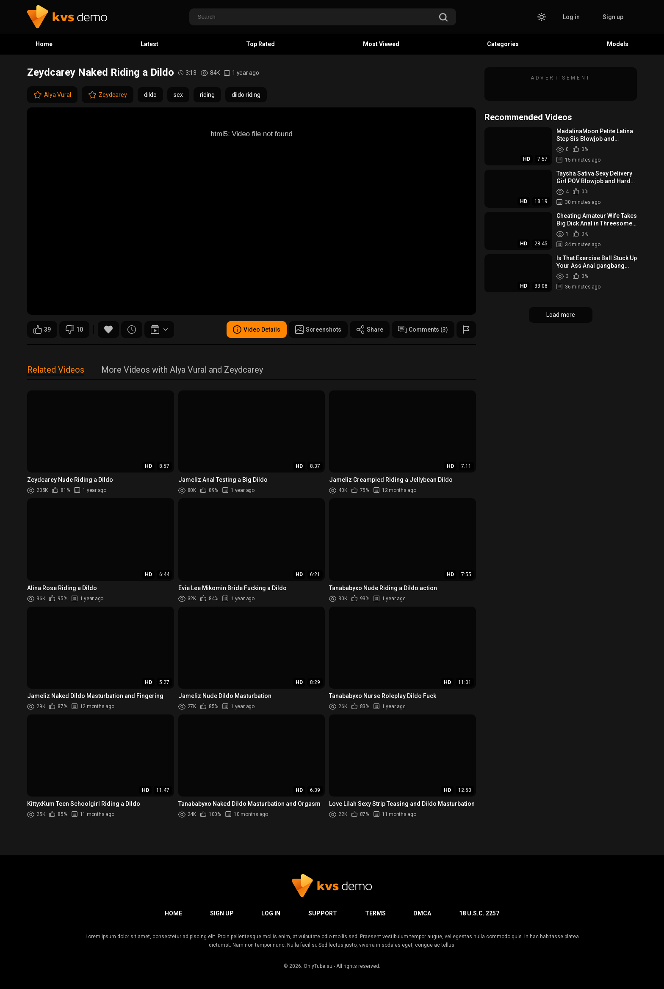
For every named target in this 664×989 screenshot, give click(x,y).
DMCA (422, 913)
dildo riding (246, 94)
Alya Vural (52, 95)
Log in (571, 17)
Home (44, 44)
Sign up (613, 17)
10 (74, 329)
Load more (560, 314)
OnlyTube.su (318, 966)
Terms (375, 913)
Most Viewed (381, 44)
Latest (149, 44)
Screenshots (318, 329)
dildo (150, 94)
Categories (503, 44)
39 (42, 329)
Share (369, 329)
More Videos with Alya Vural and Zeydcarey (182, 370)
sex (178, 94)
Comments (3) (423, 329)
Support (322, 913)
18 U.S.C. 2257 (479, 913)
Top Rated (260, 44)
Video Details (256, 329)
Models (617, 44)
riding (207, 94)
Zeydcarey (107, 95)
